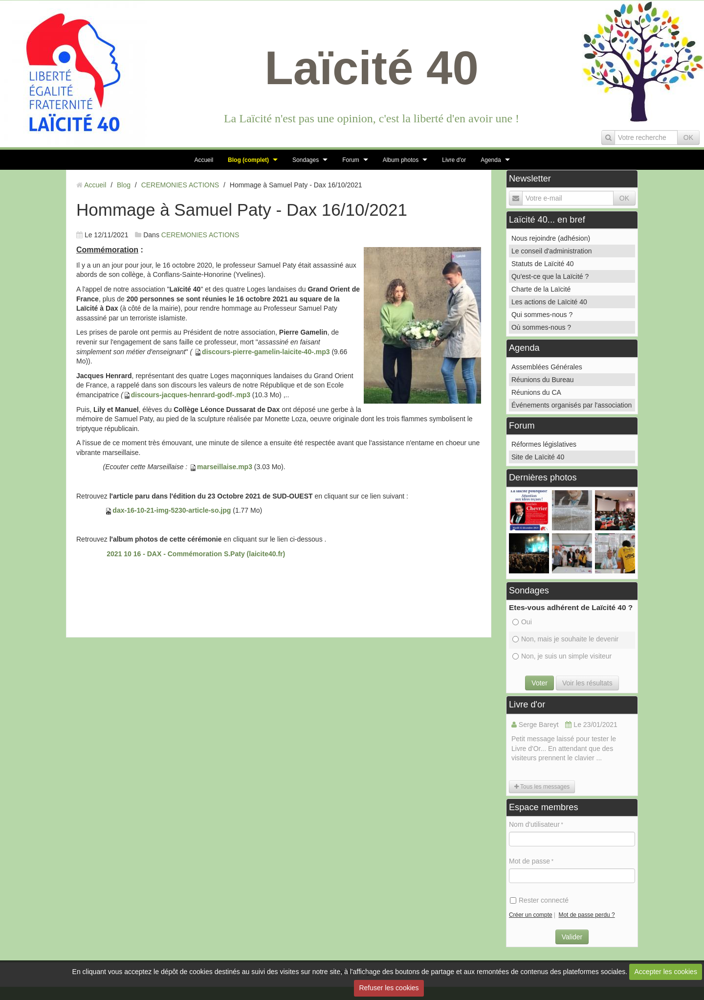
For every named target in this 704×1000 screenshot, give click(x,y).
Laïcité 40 (371, 68)
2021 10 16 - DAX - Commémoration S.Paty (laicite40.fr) (196, 554)
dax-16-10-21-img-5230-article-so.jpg (171, 510)
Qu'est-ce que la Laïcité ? (550, 276)
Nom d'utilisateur (534, 824)
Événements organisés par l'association (571, 405)
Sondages (305, 160)
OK (688, 137)
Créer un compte (530, 914)
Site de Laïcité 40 (537, 457)
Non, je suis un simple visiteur (562, 656)
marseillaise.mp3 (224, 467)
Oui (522, 622)
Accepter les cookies (666, 972)
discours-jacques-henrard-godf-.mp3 (190, 395)
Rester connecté (539, 900)
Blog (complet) (248, 160)
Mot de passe (529, 861)
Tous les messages (542, 786)
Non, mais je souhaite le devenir (565, 639)
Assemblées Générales (546, 367)
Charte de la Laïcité (541, 289)
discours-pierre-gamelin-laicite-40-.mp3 (266, 352)
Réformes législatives (543, 444)
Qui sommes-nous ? (541, 314)
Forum (350, 160)
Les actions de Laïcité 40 (549, 302)
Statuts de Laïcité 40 (542, 264)
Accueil (203, 160)
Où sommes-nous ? (541, 327)
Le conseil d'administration (551, 251)
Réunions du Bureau (542, 380)
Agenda (491, 160)
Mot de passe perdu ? (587, 914)
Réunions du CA (536, 392)
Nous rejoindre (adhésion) (550, 238)
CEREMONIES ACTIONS (180, 185)
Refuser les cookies (388, 988)
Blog (124, 185)
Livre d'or (454, 160)
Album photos (400, 160)
